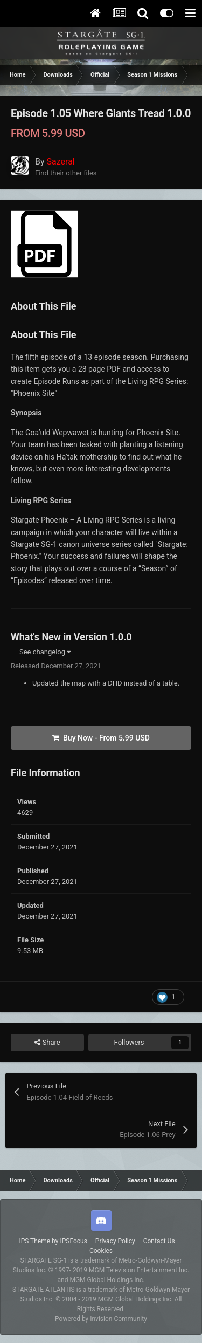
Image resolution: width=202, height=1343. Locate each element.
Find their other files (66, 173)
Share (47, 1042)
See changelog (45, 652)
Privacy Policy (115, 1241)
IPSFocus (73, 1241)
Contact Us (159, 1241)
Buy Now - (101, 738)
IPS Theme (34, 1241)
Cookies (101, 1251)
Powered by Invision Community (101, 1319)
